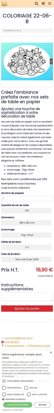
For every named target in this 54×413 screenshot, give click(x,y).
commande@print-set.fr (19, 338)
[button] (27, 399)
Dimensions (7, 217)
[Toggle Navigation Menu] (50, 3)
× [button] (51, 353)
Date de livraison (10, 254)
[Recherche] (36, 3)
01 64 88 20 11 (12, 342)
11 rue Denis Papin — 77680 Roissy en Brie (27, 345)
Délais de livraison (11, 242)
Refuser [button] (42, 405)
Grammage (7, 229)
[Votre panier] (43, 3)
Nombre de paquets (12, 193)
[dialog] (27, 381)
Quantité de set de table (15, 205)
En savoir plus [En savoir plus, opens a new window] (8, 376)
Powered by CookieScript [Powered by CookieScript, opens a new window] (12, 410)
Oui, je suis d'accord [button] (17, 405)
